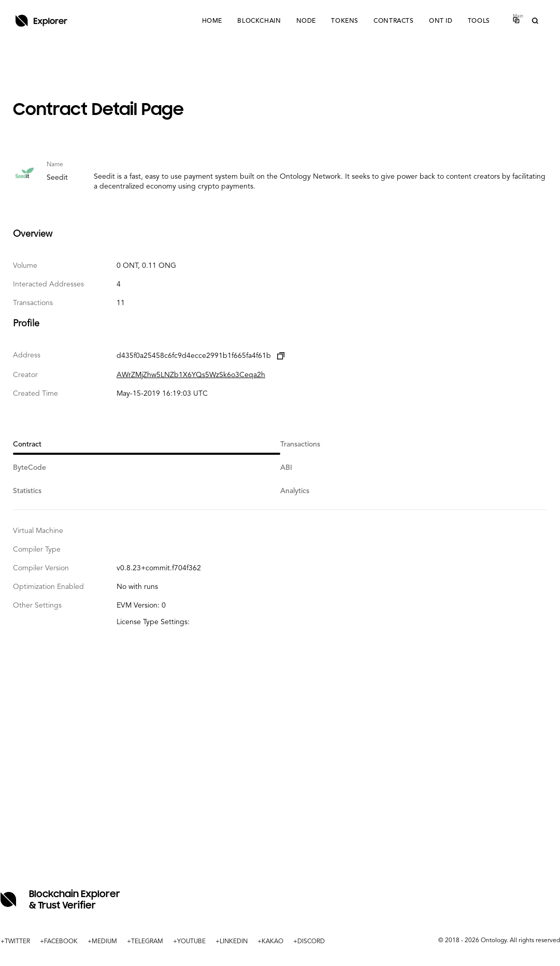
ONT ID (440, 21)
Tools (478, 21)
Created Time (35, 393)
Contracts (392, 21)
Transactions (33, 303)
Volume (25, 265)
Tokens (343, 21)
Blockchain (257, 21)
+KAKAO (270, 942)
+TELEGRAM (145, 942)
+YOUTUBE (189, 942)
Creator (25, 375)
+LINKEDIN (232, 942)
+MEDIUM (102, 942)
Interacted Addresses (48, 284)
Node (304, 21)
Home (209, 21)
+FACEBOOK (59, 942)
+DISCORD (309, 942)
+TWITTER (15, 942)
